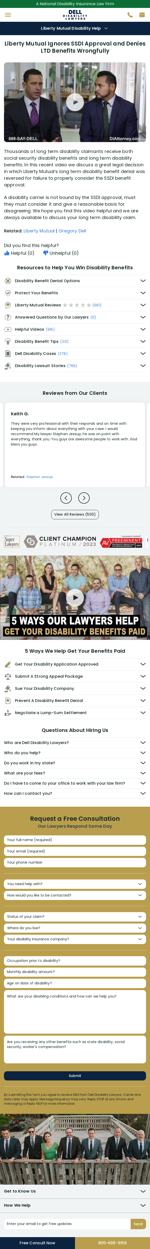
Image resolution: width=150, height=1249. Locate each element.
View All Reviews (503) (75, 514)
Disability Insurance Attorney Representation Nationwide (75, 15)
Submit (75, 1075)
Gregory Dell (72, 231)
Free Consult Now (37, 1243)
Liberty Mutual (39, 231)
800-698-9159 (112, 1243)
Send (138, 1224)
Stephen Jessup (39, 477)
